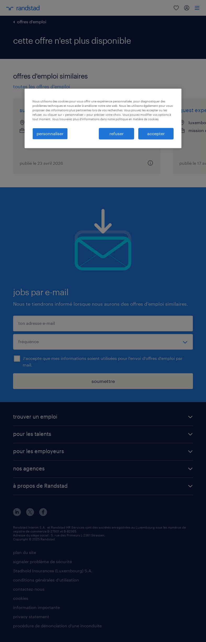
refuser (117, 133)
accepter (156, 133)
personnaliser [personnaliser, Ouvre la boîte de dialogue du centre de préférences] (50, 133)
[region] (103, 118)
